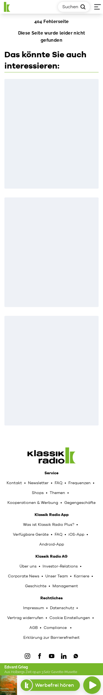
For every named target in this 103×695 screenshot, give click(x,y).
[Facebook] (39, 656)
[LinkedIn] (63, 656)
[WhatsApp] (76, 656)
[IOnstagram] (27, 656)
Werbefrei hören (50, 685)
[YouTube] (51, 656)
